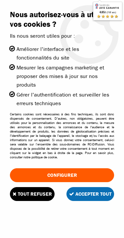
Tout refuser (32, 194)
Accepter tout (90, 194)
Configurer (62, 175)
